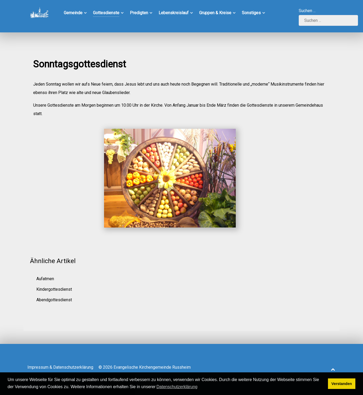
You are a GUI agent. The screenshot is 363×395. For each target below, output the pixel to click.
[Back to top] (333, 369)
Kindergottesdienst (54, 289)
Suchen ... (307, 10)
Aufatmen (45, 278)
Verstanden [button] (341, 384)
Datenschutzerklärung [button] (177, 386)
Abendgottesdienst (54, 299)
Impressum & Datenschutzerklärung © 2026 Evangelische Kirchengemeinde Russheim (109, 367)
